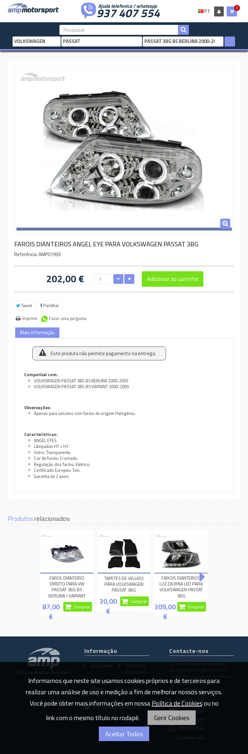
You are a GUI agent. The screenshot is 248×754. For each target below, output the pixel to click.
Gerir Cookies (171, 718)
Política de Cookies (177, 703)
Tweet (24, 305)
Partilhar (49, 305)
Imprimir (30, 318)
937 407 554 (128, 12)
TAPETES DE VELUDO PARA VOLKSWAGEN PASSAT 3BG (124, 584)
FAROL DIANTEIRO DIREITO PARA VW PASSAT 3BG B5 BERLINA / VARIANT (67, 587)
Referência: (25, 254)
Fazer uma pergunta (68, 318)
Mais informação (37, 332)
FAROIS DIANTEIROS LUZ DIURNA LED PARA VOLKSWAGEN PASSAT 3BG (181, 587)
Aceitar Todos (124, 734)
